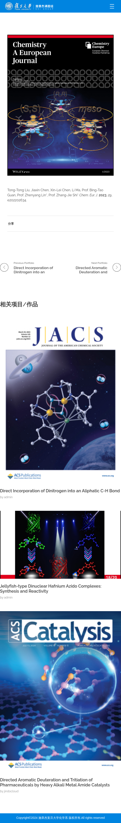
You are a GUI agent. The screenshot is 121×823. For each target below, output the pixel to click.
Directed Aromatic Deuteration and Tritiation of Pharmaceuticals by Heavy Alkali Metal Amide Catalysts (55, 782)
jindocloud (11, 791)
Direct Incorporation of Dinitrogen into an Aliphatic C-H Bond (60, 490)
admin (8, 497)
